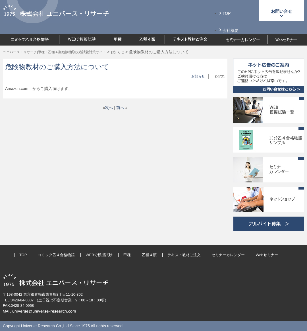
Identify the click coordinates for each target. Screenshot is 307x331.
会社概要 (230, 30)
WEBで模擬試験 (99, 255)
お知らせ (198, 76)
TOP (227, 13)
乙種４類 (149, 255)
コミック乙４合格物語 (56, 255)
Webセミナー (267, 255)
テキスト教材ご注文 (184, 255)
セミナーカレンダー (228, 255)
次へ (109, 107)
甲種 (127, 255)
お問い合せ (281, 11)
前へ (120, 107)
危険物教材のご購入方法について (57, 67)
